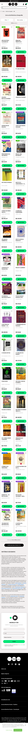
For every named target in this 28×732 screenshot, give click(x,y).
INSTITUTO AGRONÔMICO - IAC (20, 183)
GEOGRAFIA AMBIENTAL (4, 240)
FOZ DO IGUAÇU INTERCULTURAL (20, 296)
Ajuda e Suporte (5, 673)
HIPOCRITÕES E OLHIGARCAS (5, 41)
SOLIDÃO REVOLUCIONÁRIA (6, 98)
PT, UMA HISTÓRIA (20, 68)
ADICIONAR (7, 51)
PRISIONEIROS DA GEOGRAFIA (6, 154)
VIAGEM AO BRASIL (6, 409)
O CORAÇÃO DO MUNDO (20, 353)
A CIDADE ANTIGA (6, 352)
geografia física (14, 596)
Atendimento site (5, 699)
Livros (4, 11)
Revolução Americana (18, 588)
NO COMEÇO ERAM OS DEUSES (6, 438)
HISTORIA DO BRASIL (7, 182)
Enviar (14, 641)
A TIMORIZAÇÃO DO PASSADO (21, 325)
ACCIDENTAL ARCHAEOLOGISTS (6, 296)
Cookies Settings (9, 730)
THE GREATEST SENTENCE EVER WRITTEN (5, 524)
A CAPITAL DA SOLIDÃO (19, 524)
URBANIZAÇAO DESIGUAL (19, 438)
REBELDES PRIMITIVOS (18, 41)
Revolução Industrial (20, 587)
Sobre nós (3, 668)
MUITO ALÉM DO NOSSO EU (20, 240)
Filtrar (6, 20)
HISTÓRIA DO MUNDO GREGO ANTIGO (21, 410)
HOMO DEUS (5, 381)
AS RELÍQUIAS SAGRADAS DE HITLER (7, 69)
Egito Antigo (18, 583)
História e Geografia (9, 11)
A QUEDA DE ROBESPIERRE (19, 211)
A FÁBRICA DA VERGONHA (5, 467)
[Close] (25, 725)
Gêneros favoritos (7, 637)
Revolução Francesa (6, 588)
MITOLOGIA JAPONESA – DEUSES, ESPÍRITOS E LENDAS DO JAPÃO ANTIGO (21, 495)
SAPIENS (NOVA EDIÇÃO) (5, 126)
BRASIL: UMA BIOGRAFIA (19, 154)
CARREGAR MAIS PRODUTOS (14, 545)
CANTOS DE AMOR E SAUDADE (20, 126)
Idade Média (21, 584)
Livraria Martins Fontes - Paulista (9, 704)
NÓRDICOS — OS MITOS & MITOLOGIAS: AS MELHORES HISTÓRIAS (6, 495)
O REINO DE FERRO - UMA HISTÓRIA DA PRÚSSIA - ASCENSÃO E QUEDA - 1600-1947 (7, 211)
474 (14, 11)
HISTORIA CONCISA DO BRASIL (20, 382)
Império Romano (12, 584)
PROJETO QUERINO (20, 267)
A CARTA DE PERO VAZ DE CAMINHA (21, 467)
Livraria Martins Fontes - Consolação (10, 709)
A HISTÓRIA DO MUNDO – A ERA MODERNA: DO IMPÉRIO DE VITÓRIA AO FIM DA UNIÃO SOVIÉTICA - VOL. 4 (7, 325)
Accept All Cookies (17, 730)
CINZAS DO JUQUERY (21, 97)
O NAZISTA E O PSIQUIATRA (5, 268)
